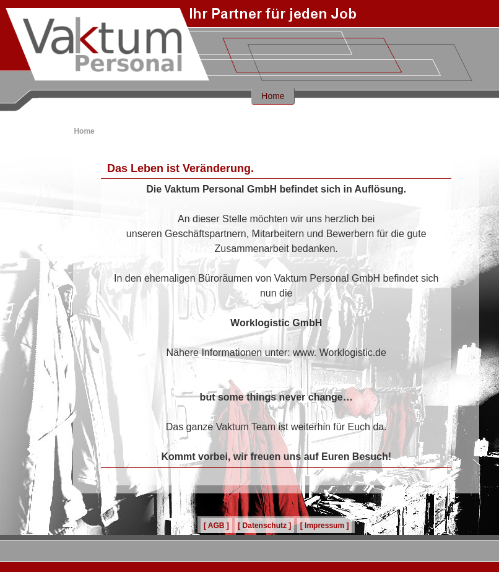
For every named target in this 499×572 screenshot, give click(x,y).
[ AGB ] (216, 525)
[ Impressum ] (324, 525)
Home (272, 96)
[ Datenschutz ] (264, 525)
